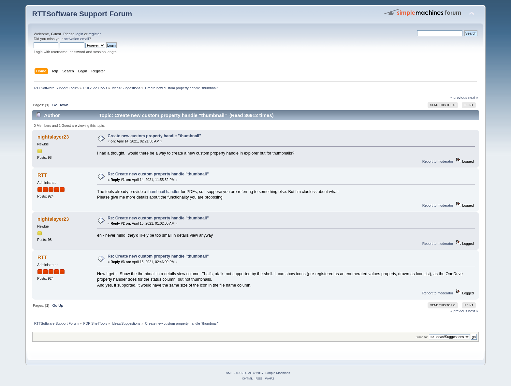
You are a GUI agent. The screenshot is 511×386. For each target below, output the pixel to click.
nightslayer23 (53, 137)
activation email (76, 39)
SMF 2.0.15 (234, 373)
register (95, 34)
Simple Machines (277, 373)
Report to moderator (437, 161)
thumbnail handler (163, 191)
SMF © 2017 (254, 373)
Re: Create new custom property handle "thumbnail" (158, 174)
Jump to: (422, 337)
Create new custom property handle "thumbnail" (154, 136)
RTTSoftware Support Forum (82, 14)
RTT (42, 175)
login (79, 34)
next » (473, 97)
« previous (458, 97)
